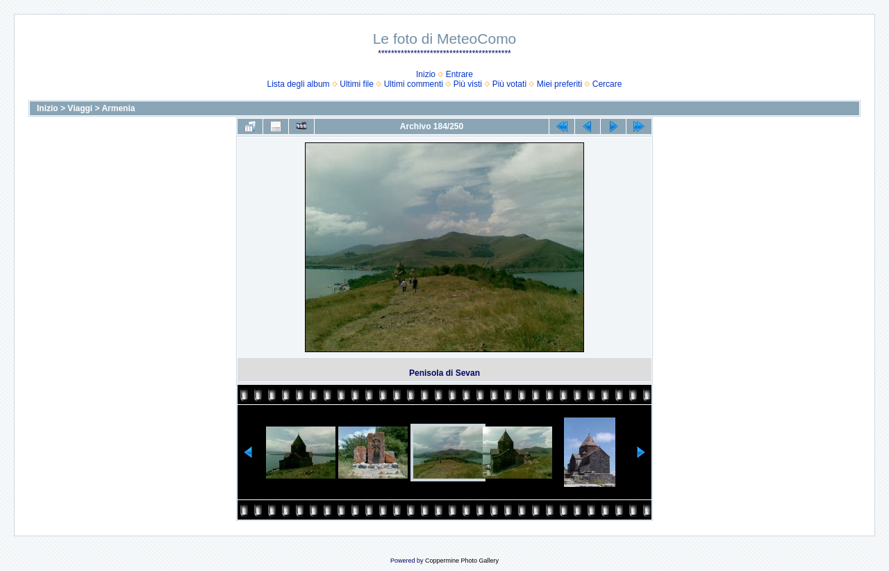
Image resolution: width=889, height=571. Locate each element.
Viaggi (79, 108)
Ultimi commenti (413, 84)
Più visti (468, 84)
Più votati (509, 84)
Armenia (118, 108)
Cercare (607, 84)
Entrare (459, 74)
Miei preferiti (559, 84)
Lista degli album (298, 84)
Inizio (425, 74)
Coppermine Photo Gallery (462, 560)
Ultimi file (357, 84)
